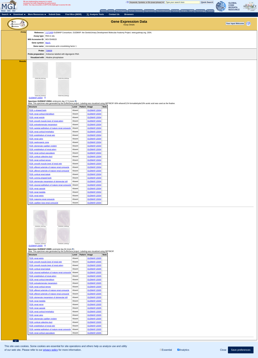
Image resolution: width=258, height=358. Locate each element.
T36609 (49, 51)
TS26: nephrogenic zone (39, 142)
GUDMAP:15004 (52, 80)
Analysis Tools (95, 14)
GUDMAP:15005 (52, 228)
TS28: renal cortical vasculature (42, 333)
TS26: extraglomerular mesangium (43, 125)
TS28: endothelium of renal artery (42, 276)
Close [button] (223, 350)
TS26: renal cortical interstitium (41, 114)
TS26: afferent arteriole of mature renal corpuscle (49, 171)
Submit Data (54, 14)
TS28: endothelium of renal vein (42, 326)
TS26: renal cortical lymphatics (41, 132)
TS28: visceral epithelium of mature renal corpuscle (50, 272)
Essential (166, 350)
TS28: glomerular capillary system (43, 319)
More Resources (36, 14)
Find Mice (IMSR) (73, 14)
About (3, 10)
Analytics (183, 350)
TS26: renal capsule (37, 189)
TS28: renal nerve (36, 304)
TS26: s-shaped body (37, 110)
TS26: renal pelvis (36, 196)
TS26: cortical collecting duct (40, 157)
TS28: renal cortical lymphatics (41, 312)
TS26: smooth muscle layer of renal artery (46, 121)
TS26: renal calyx (36, 139)
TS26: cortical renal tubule (39, 174)
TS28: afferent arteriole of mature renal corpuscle (49, 290)
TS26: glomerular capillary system (43, 146)
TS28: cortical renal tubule (39, 269)
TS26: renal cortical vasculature (42, 153)
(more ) (73, 101)
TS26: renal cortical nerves (40, 160)
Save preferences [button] (240, 350)
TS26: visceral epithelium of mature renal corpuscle (50, 185)
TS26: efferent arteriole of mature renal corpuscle (49, 167)
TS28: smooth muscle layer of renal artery (46, 265)
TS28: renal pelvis (36, 258)
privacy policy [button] (50, 350)
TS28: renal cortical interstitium (41, 280)
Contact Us (114, 14)
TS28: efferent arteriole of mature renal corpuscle (49, 294)
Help (9, 10)
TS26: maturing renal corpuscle (42, 199)
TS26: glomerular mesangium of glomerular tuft (48, 181)
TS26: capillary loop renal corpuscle (43, 203)
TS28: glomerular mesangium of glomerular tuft (48, 297)
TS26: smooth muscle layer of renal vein (45, 164)
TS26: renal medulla (37, 192)
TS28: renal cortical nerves (40, 287)
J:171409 (49, 33)
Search (5, 14)
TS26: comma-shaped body (40, 178)
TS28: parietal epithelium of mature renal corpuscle (50, 329)
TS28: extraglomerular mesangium (43, 283)
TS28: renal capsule (37, 308)
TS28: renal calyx (36, 315)
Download (18, 14)
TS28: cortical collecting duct (40, 322)
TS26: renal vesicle (36, 117)
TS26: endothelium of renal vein (42, 135)
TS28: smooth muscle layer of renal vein (45, 262)
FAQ (13, 10)
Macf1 (48, 43)
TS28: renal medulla (37, 301)
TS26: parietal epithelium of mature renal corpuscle (50, 128)
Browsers (129, 14)
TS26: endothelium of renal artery (42, 149)
